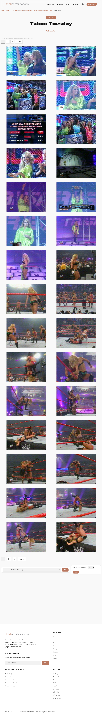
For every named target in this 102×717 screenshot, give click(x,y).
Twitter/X (56, 677)
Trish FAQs (9, 674)
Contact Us (9, 677)
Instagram (56, 674)
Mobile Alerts (10, 680)
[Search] (83, 4)
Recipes (56, 649)
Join (45, 662)
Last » (19, 42)
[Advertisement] (51, 599)
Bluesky (56, 692)
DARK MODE (91, 4)
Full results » (51, 31)
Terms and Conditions (13, 683)
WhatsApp (57, 698)
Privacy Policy (10, 686)
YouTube (56, 686)
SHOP (68, 4)
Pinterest (56, 695)
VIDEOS (60, 4)
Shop (55, 643)
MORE (76, 4)
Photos (55, 637)
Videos (55, 640)
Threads (56, 689)
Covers (55, 652)
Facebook (56, 680)
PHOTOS (50, 4)
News (55, 646)
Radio (55, 658)
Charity (55, 655)
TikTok (55, 683)
